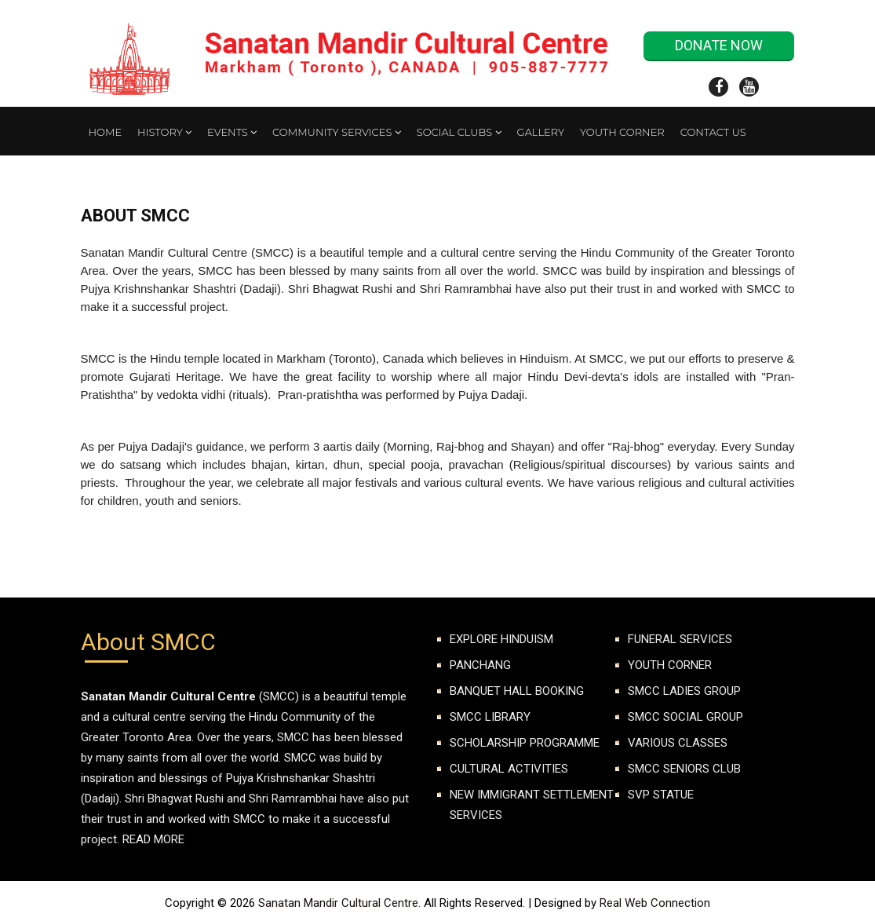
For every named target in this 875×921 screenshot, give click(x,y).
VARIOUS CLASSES (677, 743)
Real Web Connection (655, 903)
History (164, 132)
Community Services (336, 132)
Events (232, 132)
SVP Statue (661, 795)
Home (105, 132)
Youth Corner (622, 132)
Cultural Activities (509, 769)
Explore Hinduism (501, 639)
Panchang (480, 665)
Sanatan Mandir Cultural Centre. (341, 903)
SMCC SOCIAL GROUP (685, 717)
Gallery (540, 132)
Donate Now (719, 45)
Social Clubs (459, 132)
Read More (153, 839)
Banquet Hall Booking (517, 691)
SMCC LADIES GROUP (684, 691)
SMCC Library (490, 717)
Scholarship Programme (525, 743)
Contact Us (713, 132)
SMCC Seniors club (684, 769)
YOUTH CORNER (670, 665)
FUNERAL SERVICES (680, 639)
